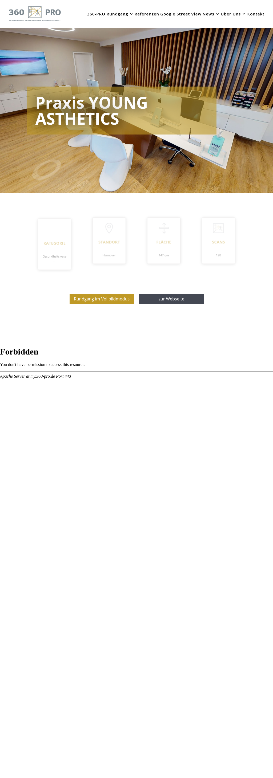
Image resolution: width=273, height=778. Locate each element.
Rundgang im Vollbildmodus (102, 299)
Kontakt (255, 14)
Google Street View (180, 14)
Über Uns (231, 14)
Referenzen (147, 14)
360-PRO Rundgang (107, 14)
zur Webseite (171, 299)
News (208, 14)
